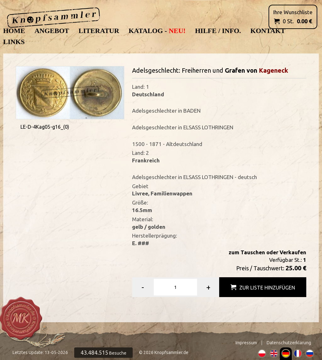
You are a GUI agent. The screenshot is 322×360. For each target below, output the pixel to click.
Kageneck (273, 70)
